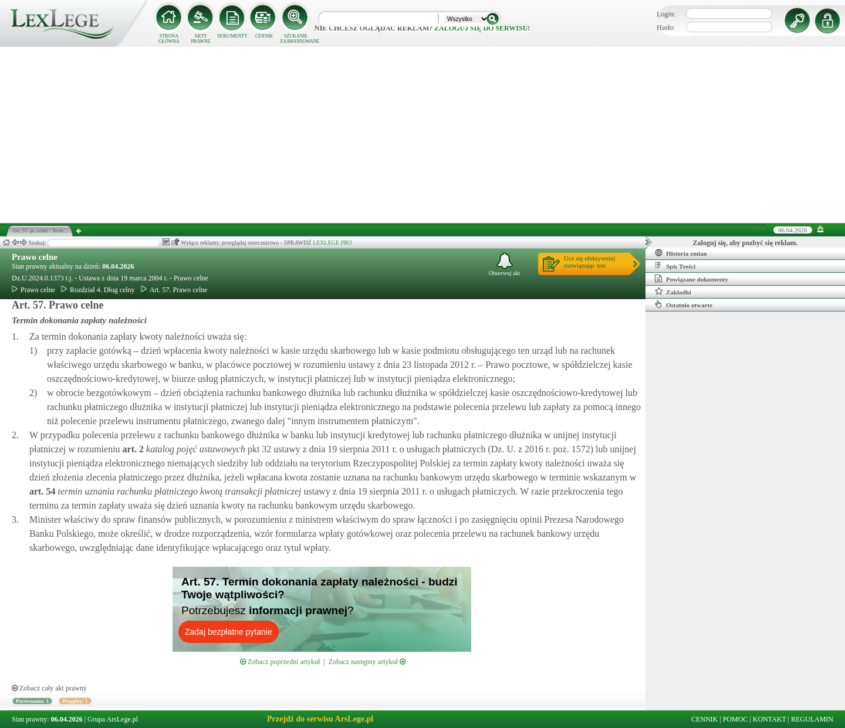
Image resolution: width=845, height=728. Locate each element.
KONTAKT (769, 719)
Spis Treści (675, 266)
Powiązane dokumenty (691, 279)
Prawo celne (35, 257)
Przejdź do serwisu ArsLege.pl (320, 719)
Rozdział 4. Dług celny (98, 290)
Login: (666, 14)
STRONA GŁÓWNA (169, 38)
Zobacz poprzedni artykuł (280, 662)
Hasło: (666, 27)
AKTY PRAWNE (200, 38)
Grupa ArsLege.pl (112, 719)
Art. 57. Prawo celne (174, 290)
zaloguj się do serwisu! (482, 28)
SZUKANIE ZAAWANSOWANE (296, 38)
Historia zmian (681, 253)
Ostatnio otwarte (683, 304)
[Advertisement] (422, 135)
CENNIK (264, 36)
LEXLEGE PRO (332, 242)
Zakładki (673, 291)
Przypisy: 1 (74, 701)
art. (132, 449)
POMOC (735, 719)
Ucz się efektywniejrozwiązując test (589, 262)
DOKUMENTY (232, 36)
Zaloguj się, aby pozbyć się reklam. (745, 243)
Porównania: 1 (32, 701)
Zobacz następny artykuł (367, 662)
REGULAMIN (812, 719)
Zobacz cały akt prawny (49, 688)
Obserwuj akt (504, 264)
